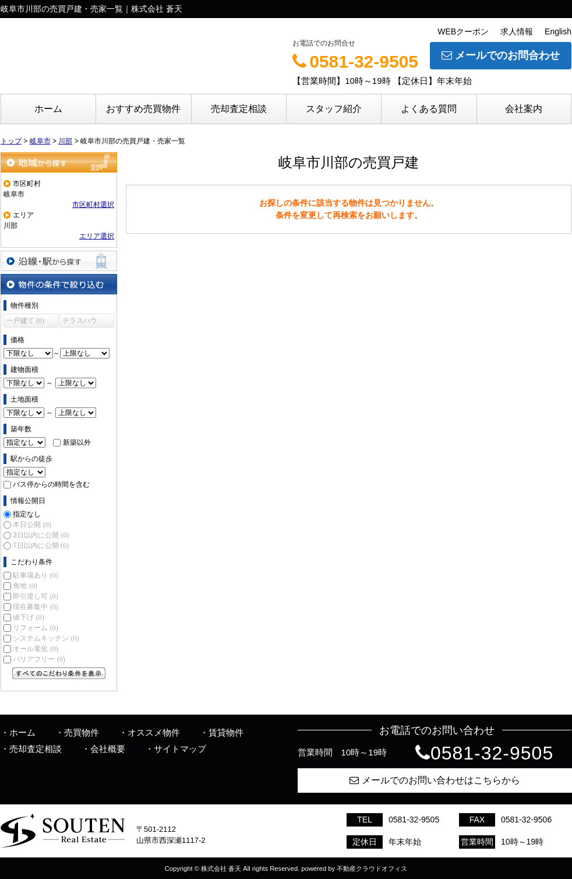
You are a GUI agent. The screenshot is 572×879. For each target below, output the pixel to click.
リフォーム (35, 628)
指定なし (27, 514)
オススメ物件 (154, 732)
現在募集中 (35, 607)
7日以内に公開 (41, 546)
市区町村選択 (93, 205)
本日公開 (32, 525)
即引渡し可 (35, 596)
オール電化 (35, 649)
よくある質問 (429, 109)
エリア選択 (96, 236)
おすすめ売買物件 (143, 109)
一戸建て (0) (25, 321)
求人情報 (516, 31)
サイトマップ (180, 749)
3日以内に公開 (41, 535)
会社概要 (107, 749)
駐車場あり (35, 575)
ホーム (48, 109)
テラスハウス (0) (79, 322)
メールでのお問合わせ (501, 55)
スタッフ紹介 (334, 109)
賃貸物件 (226, 732)
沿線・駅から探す (59, 261)
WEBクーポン (463, 31)
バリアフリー (39, 659)
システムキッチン (46, 638)
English (558, 31)
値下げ (28, 617)
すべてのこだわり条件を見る (58, 673)
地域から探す (59, 162)
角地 (25, 586)
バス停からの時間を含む (51, 484)
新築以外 (77, 442)
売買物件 (81, 732)
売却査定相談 (239, 109)
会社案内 (523, 109)
